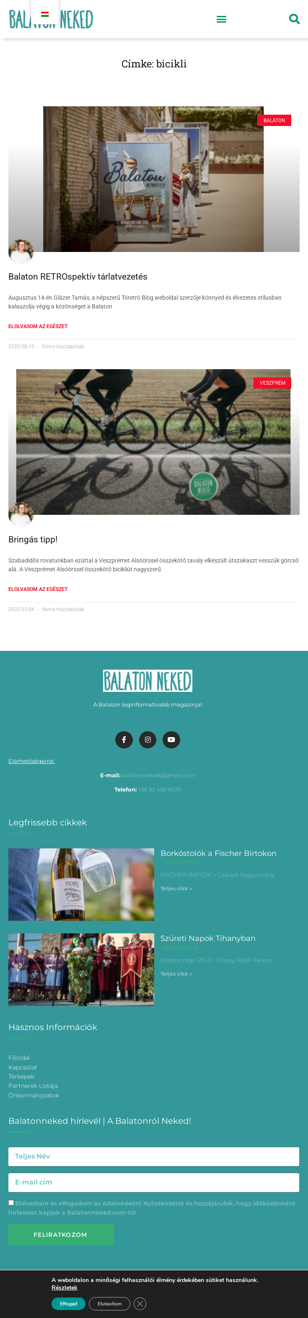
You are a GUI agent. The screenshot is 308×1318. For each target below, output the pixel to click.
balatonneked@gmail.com (158, 775)
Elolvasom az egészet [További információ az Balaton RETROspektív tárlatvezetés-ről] (37, 326)
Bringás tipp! (32, 539)
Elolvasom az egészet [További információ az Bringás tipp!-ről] (37, 589)
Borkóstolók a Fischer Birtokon (218, 853)
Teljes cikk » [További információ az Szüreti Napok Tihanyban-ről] (176, 974)
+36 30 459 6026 (159, 789)
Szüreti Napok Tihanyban (208, 938)
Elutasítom (110, 1303)
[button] (222, 19)
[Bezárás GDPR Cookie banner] (140, 1303)
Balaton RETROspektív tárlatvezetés (78, 277)
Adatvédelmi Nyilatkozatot (143, 1203)
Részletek (65, 1288)
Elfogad (68, 1303)
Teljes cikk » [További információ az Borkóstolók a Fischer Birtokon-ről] (176, 888)
